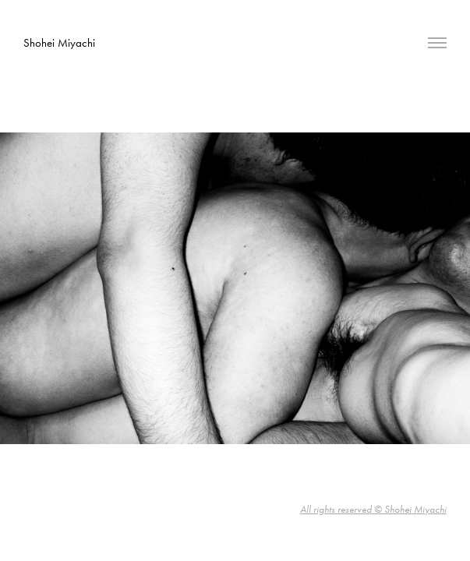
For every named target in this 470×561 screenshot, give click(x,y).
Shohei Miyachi (59, 43)
